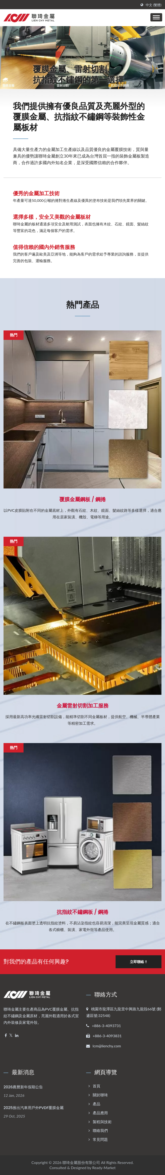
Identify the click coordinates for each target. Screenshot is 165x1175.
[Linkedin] (16, 1035)
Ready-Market (104, 1167)
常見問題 (100, 1139)
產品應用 (100, 1112)
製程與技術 (102, 1121)
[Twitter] (11, 1035)
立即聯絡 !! (138, 962)
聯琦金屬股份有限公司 (81, 1162)
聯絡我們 (100, 1130)
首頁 (96, 1086)
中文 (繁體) (153, 5)
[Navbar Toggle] (156, 17)
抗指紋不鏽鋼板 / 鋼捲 (82, 912)
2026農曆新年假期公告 (23, 1087)
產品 (96, 1103)
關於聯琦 (100, 1094)
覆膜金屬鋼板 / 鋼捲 (82, 499)
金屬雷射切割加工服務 (83, 705)
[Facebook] (6, 1035)
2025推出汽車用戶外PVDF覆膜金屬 (34, 1107)
